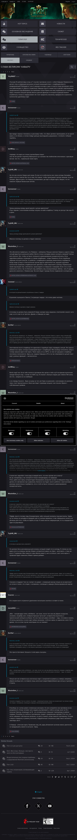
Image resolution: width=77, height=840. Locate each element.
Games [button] (12, 1)
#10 (72, 369)
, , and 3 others (26, 446)
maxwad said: (13, 545)
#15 (72, 567)
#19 (72, 668)
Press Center (57, 828)
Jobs (18, 1)
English (38, 792)
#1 (72, 76)
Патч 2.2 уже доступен (15, 754)
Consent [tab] (14, 403)
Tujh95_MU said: (14, 196)
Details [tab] (38, 403)
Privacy (40, 828)
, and (18, 142)
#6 (72, 223)
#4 (72, 169)
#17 (72, 614)
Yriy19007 (12, 76)
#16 (72, 601)
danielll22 (12, 614)
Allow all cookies (62, 440)
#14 (72, 537)
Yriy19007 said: (13, 115)
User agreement (33, 828)
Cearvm (12, 601)
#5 (72, 189)
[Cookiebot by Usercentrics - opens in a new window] (66, 398)
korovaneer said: (14, 231)
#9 (72, 327)
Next (12, 71)
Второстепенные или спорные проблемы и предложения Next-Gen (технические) (20, 768)
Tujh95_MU (13, 170)
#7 (72, 246)
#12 (72, 453)
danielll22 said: (13, 675)
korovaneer (13, 108)
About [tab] (62, 403)
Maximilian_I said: (14, 334)
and (21, 163)
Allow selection (38, 440)
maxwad (12, 284)
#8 (72, 284)
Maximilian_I (13, 246)
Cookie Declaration (47, 828)
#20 (72, 698)
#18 (72, 641)
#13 (72, 497)
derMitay (12, 149)
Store (24, 1)
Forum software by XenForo (38, 838)
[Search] (71, 67)
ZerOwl (11, 327)
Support (31, 1)
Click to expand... (42, 474)
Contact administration (22, 828)
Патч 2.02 (11, 775)
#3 (72, 149)
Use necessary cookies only (15, 440)
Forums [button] (4, 1)
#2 (72, 107)
